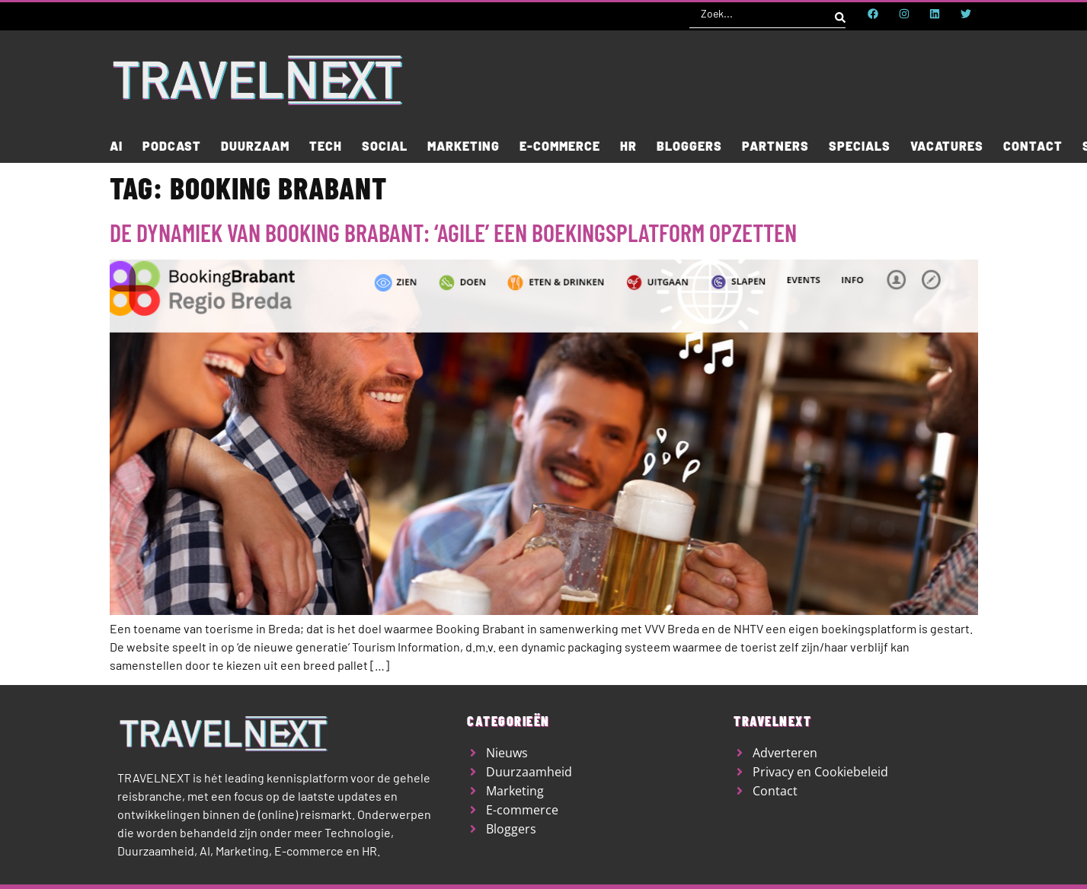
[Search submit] (840, 13)
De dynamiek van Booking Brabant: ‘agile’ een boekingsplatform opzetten (453, 232)
